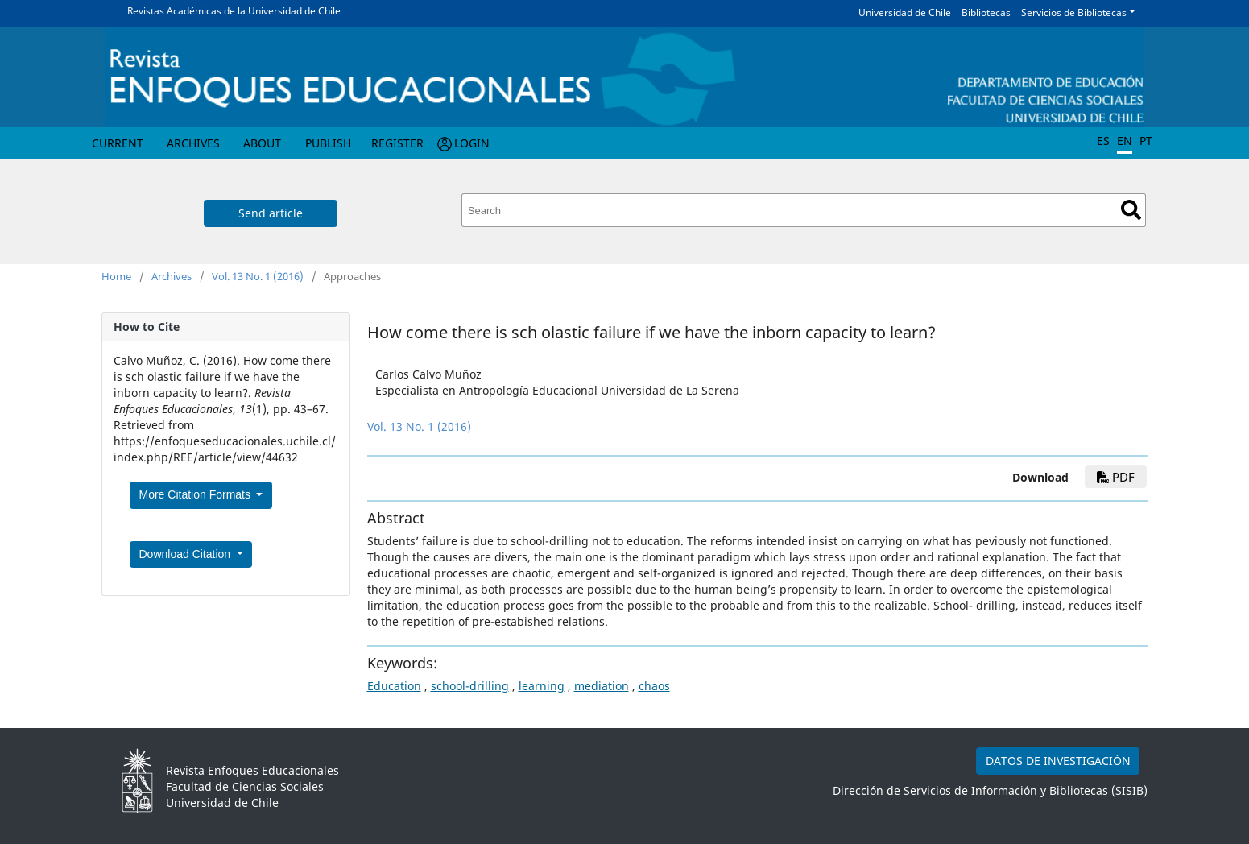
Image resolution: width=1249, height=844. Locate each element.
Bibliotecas (986, 12)
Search (1131, 210)
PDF (1116, 477)
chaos (654, 685)
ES (1103, 140)
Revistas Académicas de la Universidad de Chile (234, 11)
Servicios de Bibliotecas (1074, 12)
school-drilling (470, 685)
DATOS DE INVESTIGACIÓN (1058, 760)
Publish (328, 143)
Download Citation (186, 554)
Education (394, 685)
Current (117, 143)
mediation (601, 685)
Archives (193, 143)
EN (1124, 140)
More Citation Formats (196, 494)
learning (542, 685)
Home (116, 276)
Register (397, 143)
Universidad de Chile (904, 12)
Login (472, 143)
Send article (270, 213)
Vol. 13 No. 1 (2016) (258, 276)
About (262, 143)
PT (1145, 140)
